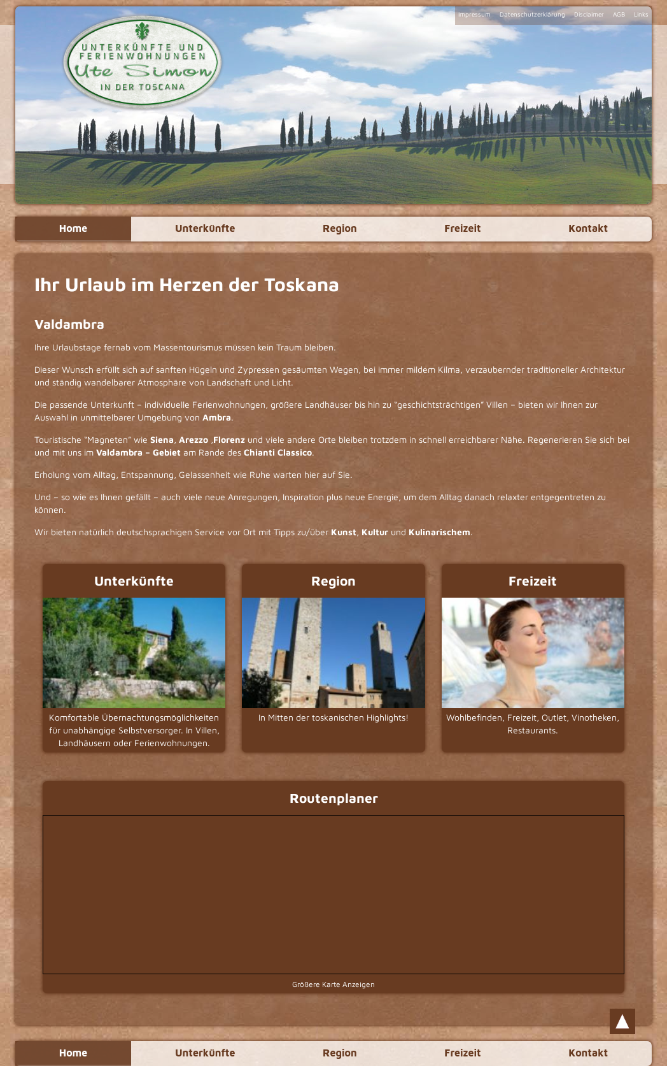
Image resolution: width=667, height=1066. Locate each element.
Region (340, 229)
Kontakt (588, 229)
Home (72, 229)
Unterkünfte (205, 229)
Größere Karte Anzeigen (333, 984)
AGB (619, 14)
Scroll (622, 1021)
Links (641, 14)
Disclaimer (589, 14)
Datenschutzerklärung (532, 14)
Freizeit (462, 229)
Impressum (474, 14)
